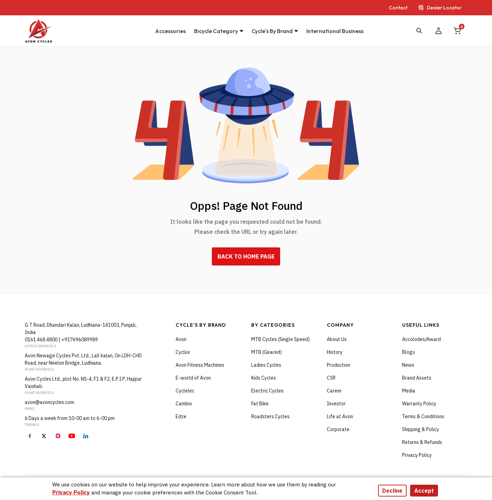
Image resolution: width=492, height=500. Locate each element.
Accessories (170, 31)
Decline (392, 490)
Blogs (408, 352)
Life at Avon (340, 416)
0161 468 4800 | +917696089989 (61, 339)
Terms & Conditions (423, 416)
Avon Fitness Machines (200, 365)
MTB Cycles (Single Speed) (280, 339)
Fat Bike (260, 403)
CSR (331, 378)
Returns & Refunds (422, 442)
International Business (334, 31)
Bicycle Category (216, 31)
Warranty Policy (419, 403)
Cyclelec (185, 391)
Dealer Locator (440, 8)
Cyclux (183, 352)
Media (408, 391)
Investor (336, 403)
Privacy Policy (417, 455)
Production (338, 365)
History (335, 352)
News (408, 365)
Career (334, 391)
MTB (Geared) (266, 352)
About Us (337, 339)
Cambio (184, 403)
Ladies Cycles (266, 365)
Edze (181, 416)
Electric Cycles (267, 391)
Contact (398, 8)
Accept (424, 490)
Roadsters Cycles (270, 416)
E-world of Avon (193, 378)
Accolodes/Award (421, 339)
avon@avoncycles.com (49, 402)
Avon (181, 339)
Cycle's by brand (272, 31)
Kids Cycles (263, 378)
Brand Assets (416, 378)
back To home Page (246, 256)
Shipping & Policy (420, 429)
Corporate (338, 429)
